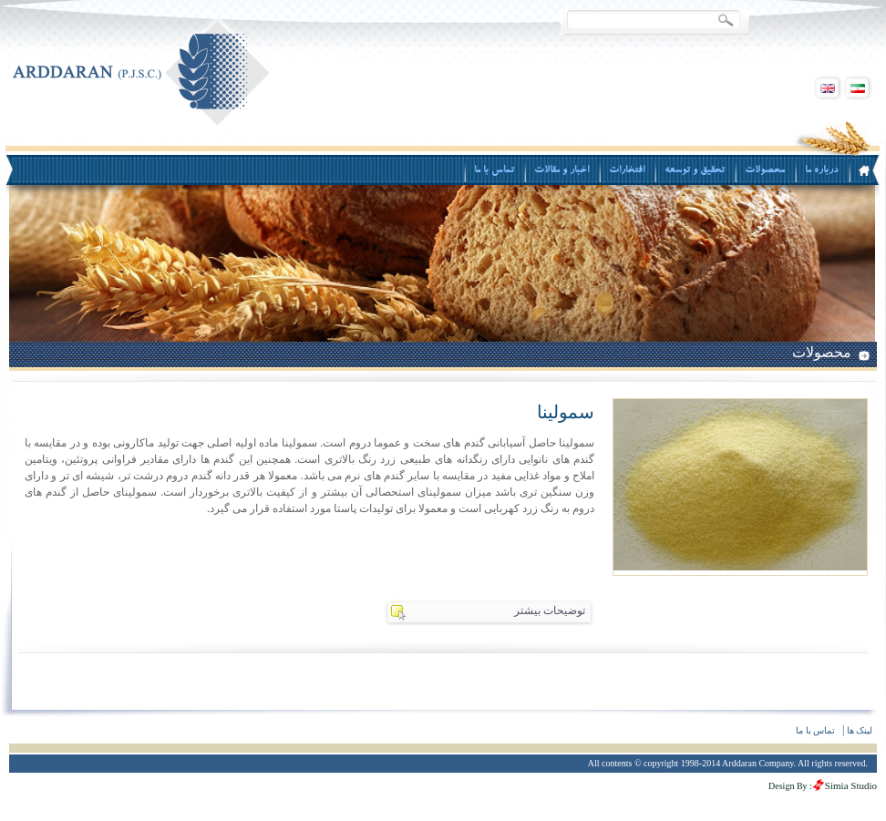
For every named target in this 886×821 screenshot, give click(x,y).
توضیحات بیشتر (549, 610)
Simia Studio (851, 785)
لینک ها (860, 730)
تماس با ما (815, 730)
